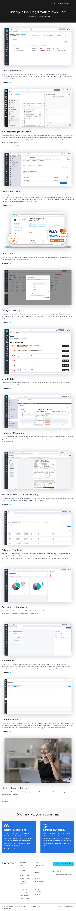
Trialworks (23, 870)
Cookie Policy (40, 906)
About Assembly (39, 865)
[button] (73, 4)
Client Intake (23, 881)
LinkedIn (37, 889)
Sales (36, 876)
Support (37, 878)
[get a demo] (63, 3)
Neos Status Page (6, 908)
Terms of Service (18, 906)
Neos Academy (24, 895)
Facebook (38, 891)
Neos (21, 865)
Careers (37, 868)
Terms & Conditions (7, 906)
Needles (22, 868)
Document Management (24, 884)
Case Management (25, 878)
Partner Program (25, 898)
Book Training (39, 881)
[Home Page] (9, 864)
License (25, 906)
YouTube (37, 894)
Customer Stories (25, 893)
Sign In (53, 3)
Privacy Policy (32, 906)
